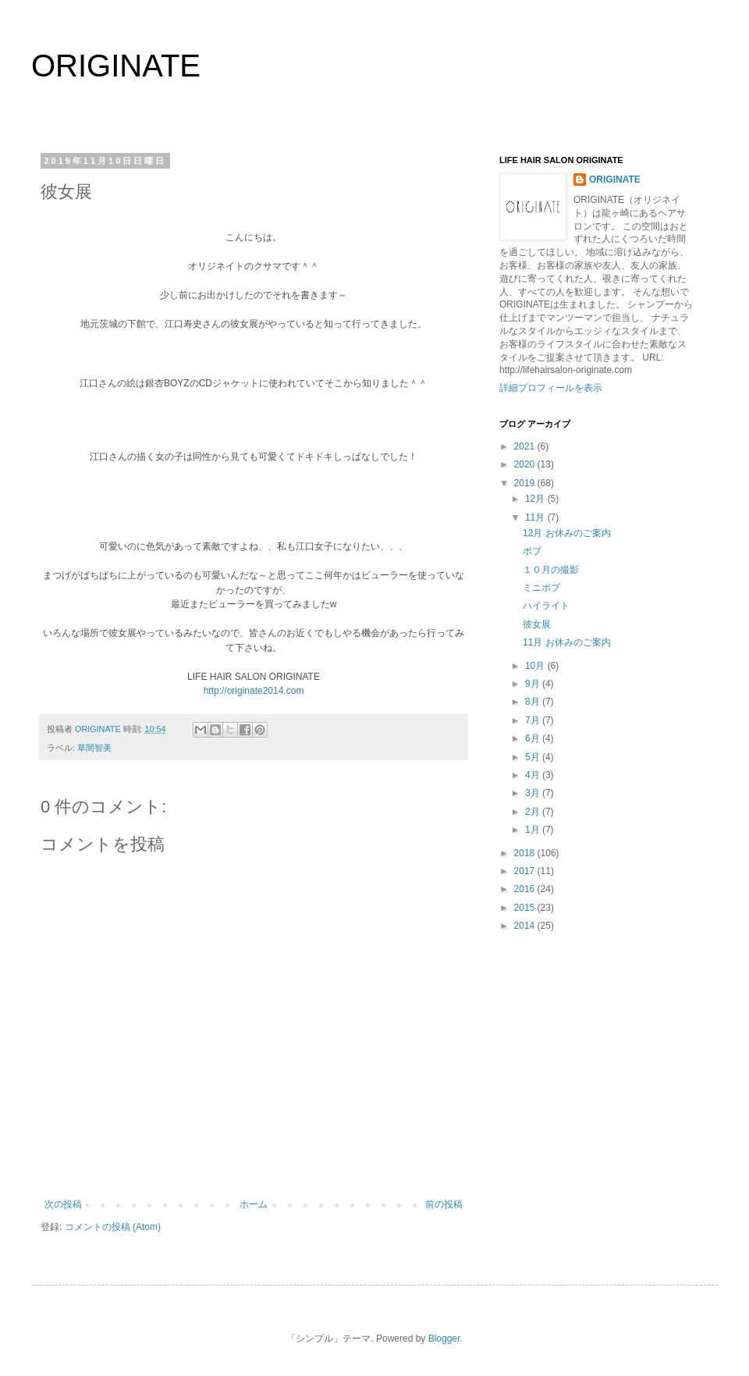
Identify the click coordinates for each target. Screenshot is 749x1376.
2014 (526, 925)
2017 (526, 871)
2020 (526, 464)
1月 (533, 829)
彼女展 (537, 624)
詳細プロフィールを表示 (550, 387)
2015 (526, 907)
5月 (533, 757)
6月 (533, 738)
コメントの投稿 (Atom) (113, 1226)
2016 (526, 889)
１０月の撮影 (551, 569)
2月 (533, 811)
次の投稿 (63, 1204)
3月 (533, 793)
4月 (533, 775)
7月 (533, 720)
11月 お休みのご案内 (567, 642)
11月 (536, 517)
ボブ (532, 551)
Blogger (444, 1338)
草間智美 (94, 747)
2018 (526, 853)
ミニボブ (541, 587)
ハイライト (546, 605)
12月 (536, 498)
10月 (536, 665)
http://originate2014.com (254, 690)
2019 (526, 483)
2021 (526, 446)
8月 (533, 701)
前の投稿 (444, 1204)
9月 (533, 683)
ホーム (254, 1204)
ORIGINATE (116, 65)
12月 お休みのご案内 (567, 533)
